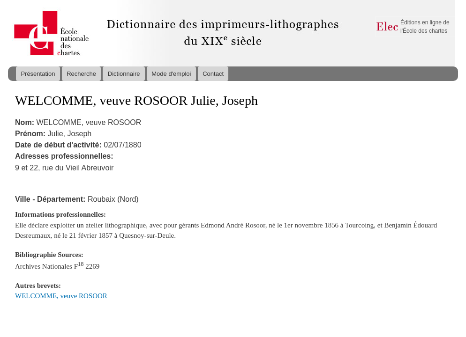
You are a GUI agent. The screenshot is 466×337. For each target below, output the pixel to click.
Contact (213, 73)
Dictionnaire (124, 73)
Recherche (81, 73)
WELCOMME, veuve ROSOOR (61, 296)
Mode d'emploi (171, 73)
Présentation (38, 73)
